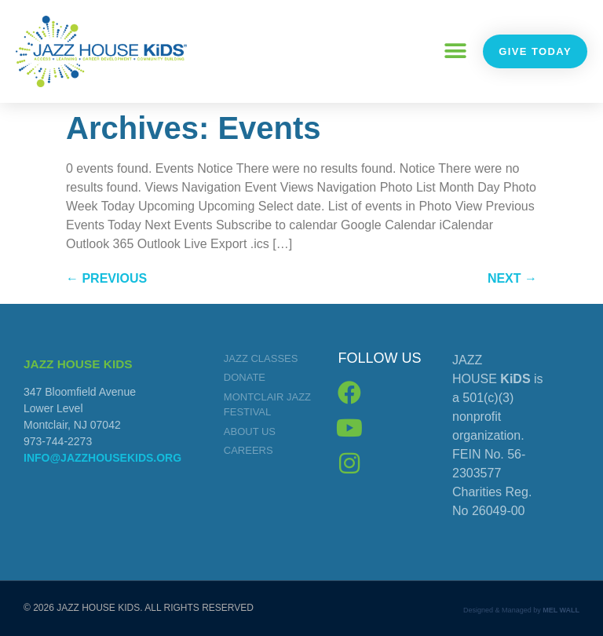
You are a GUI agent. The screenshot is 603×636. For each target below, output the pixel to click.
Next (512, 278)
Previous (106, 278)
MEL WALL (561, 610)
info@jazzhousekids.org (102, 457)
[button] (455, 51)
